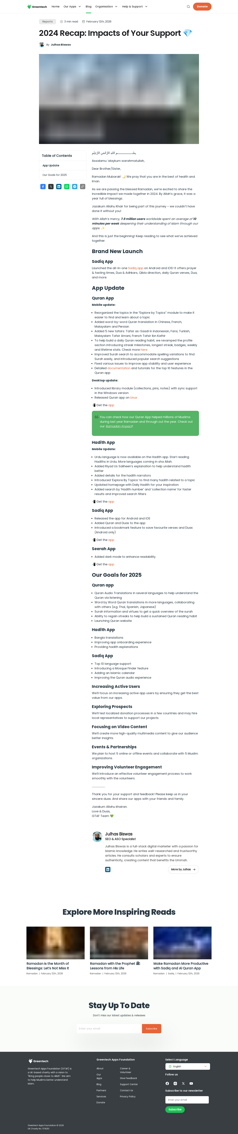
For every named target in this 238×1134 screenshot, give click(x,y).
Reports (47, 21)
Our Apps (73, 7)
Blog (99, 1084)
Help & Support (135, 7)
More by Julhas (183, 869)
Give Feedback (128, 1078)
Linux (133, 397)
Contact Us (126, 1090)
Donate (202, 6)
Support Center (129, 1084)
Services (101, 1096)
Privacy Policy (128, 1096)
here (144, 350)
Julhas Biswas (61, 45)
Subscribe (151, 1028)
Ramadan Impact (119, 426)
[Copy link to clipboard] (82, 186)
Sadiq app (135, 268)
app (111, 405)
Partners (101, 1090)
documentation (118, 368)
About (100, 1068)
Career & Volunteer (125, 1070)
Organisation (106, 7)
